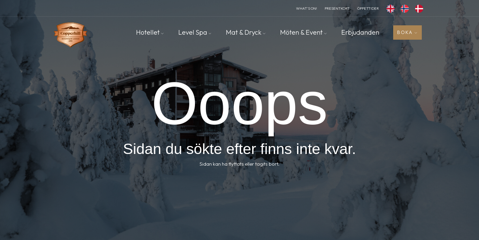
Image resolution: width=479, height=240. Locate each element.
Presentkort (337, 8)
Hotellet (150, 32)
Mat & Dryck (245, 32)
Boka (407, 32)
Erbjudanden (360, 32)
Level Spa (194, 32)
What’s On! (306, 8)
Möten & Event (303, 32)
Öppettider (368, 8)
